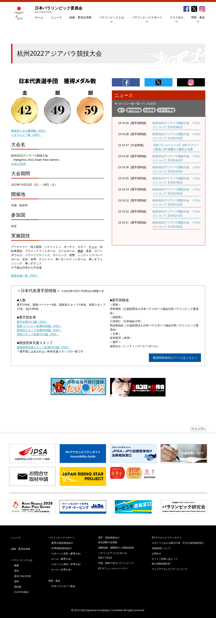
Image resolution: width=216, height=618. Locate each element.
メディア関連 (166, 110)
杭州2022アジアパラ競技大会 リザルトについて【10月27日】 (176, 136)
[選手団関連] (138, 123)
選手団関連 (134, 110)
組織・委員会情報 (80, 17)
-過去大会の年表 (22, 576)
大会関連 (149, 110)
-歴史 (16, 570)
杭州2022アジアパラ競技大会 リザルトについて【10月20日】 (176, 224)
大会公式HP (18, 164)
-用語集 (17, 586)
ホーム (39, 17)
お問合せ (156, 553)
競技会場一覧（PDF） (25, 275)
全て (121, 110)
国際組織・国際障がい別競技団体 (116, 547)
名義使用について (161, 548)
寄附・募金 (198, 17)
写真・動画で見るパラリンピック (116, 563)
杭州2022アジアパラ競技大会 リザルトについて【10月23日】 (176, 191)
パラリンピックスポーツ (147, 17)
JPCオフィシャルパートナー (113, 568)
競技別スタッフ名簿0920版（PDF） (39, 330)
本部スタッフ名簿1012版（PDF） (38, 334)
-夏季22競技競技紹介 (62, 543)
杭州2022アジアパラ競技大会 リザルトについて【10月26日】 (176, 158)
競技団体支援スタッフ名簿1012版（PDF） (43, 347)
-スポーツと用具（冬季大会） (66, 564)
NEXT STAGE (105, 557)
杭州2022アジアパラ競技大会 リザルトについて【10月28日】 (176, 125)
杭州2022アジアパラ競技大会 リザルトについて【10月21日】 (176, 213)
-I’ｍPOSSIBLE (21, 592)
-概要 (16, 565)
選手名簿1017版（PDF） (32, 322)
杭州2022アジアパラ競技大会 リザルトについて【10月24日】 (176, 180)
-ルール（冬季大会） (62, 569)
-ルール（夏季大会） (62, 559)
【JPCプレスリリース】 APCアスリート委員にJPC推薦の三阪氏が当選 (175, 147)
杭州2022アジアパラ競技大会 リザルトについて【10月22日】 (176, 202)
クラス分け (177, 17)
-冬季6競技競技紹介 (61, 548)
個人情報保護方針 (161, 563)
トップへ (200, 429)
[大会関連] (137, 145)
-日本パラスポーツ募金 (63, 586)
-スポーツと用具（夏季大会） (66, 553)
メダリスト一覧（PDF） (26, 135)
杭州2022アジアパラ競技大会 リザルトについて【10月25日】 (176, 169)
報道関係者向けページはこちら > (175, 358)
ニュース (56, 17)
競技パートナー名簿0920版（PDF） (39, 326)
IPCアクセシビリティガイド (167, 537)
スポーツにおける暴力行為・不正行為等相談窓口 (178, 543)
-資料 (16, 581)
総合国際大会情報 (107, 542)
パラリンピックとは (111, 17)
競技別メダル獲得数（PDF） (29, 130)
